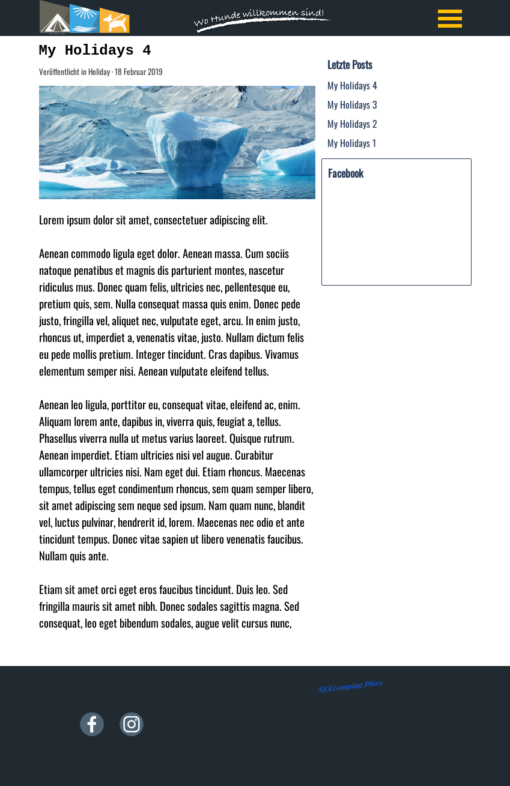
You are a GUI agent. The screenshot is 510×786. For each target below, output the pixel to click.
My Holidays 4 (352, 85)
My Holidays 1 (351, 143)
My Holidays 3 (352, 104)
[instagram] (132, 724)
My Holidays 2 (352, 123)
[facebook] (92, 724)
